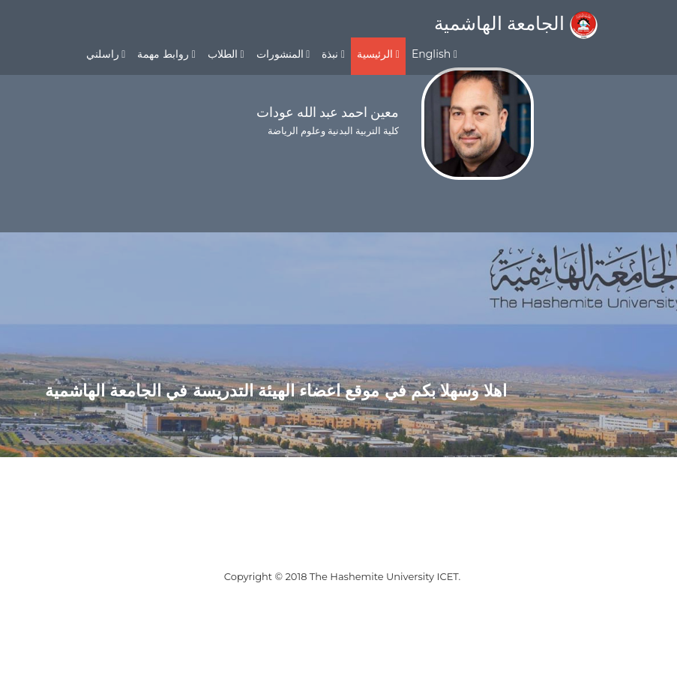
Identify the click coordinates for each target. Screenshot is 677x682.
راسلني (106, 54)
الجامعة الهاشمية (516, 23)
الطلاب (226, 54)
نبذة (333, 54)
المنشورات (283, 54)
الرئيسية (378, 54)
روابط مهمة (166, 54)
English (434, 54)
